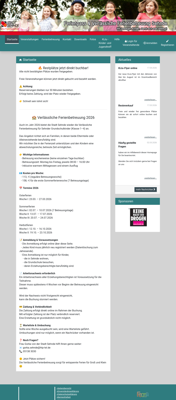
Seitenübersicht (64, 388)
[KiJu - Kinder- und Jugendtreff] (105, 43)
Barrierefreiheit (64, 397)
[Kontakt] (67, 39)
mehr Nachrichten (145, 189)
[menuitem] (12, 43)
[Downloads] (80, 39)
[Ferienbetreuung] (50, 39)
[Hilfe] (92, 39)
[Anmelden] (131, 43)
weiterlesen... (151, 100)
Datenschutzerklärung (67, 394)
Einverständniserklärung (68, 391)
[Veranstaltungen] (29, 39)
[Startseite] (12, 39)
